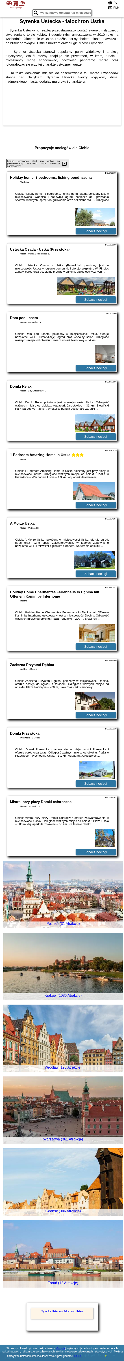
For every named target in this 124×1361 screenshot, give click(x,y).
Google (60, 1348)
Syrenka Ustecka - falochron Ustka (62, 1311)
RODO (78, 1356)
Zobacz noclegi (95, 231)
